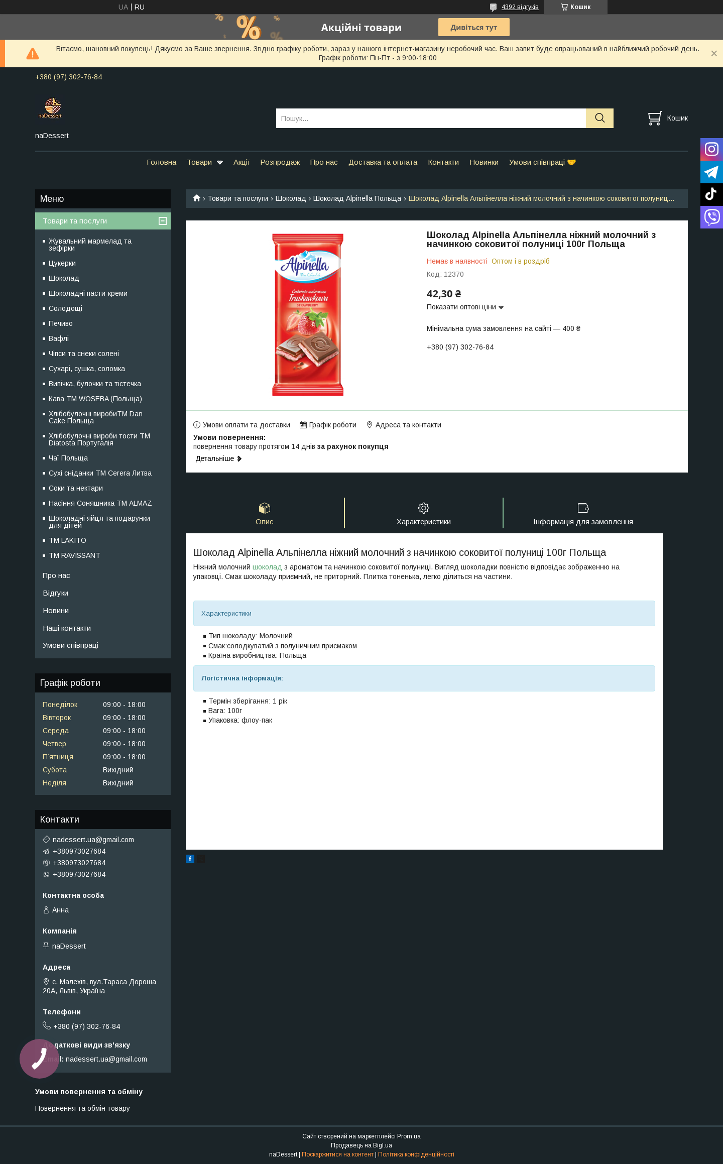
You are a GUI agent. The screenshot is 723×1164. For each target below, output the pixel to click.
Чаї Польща (68, 458)
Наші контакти (67, 628)
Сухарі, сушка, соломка (87, 369)
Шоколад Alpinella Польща (357, 198)
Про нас (324, 162)
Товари (199, 162)
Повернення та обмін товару (82, 1108)
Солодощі (65, 308)
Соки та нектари (76, 488)
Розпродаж (280, 162)
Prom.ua (409, 1136)
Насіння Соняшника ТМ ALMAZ (100, 503)
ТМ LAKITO (67, 540)
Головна (161, 162)
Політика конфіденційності (416, 1154)
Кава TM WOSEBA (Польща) (95, 399)
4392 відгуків (520, 7)
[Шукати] (600, 118)
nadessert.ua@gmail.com (93, 840)
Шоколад (291, 198)
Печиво (61, 323)
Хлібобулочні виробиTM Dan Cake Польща (96, 417)
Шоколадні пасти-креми (88, 293)
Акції (241, 162)
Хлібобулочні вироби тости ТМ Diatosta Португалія (99, 439)
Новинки (484, 162)
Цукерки (62, 263)
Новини (56, 610)
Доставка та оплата (382, 162)
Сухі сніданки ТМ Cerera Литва (100, 473)
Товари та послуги (237, 198)
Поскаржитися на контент (338, 1154)
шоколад (267, 567)
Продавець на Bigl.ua (361, 1145)
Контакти (443, 162)
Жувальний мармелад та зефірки (90, 244)
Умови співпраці (70, 645)
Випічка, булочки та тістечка (95, 384)
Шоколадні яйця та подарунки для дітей (99, 521)
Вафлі (59, 338)
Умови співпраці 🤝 (542, 162)
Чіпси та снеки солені (84, 354)
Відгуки (55, 593)
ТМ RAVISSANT (74, 555)
